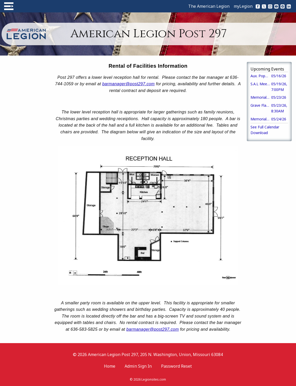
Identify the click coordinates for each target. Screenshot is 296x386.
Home (109, 366)
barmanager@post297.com (128, 84)
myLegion (243, 6)
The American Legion (209, 6)
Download (259, 132)
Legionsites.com (153, 379)
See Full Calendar (265, 127)
